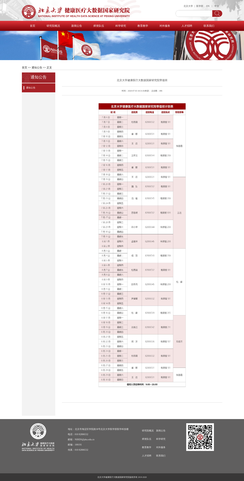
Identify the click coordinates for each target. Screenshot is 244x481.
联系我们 (209, 25)
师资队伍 (98, 25)
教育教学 (142, 25)
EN (208, 6)
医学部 (199, 6)
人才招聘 (187, 25)
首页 (32, 25)
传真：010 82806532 (78, 450)
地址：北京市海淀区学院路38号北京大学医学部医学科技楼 (98, 429)
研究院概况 (53, 25)
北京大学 (188, 6)
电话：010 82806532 (78, 434)
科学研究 (120, 25)
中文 (216, 6)
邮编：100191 (75, 444)
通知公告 (37, 67)
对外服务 (164, 25)
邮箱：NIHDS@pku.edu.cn (81, 439)
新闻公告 (76, 25)
